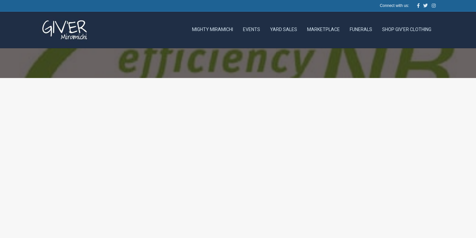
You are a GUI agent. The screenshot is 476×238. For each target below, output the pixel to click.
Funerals (361, 29)
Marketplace (323, 29)
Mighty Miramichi (212, 29)
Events (251, 29)
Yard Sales (283, 29)
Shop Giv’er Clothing (406, 29)
